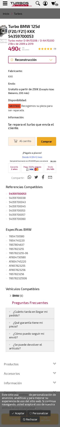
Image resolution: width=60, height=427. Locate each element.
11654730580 (16, 236)
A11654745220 (17, 261)
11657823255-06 (18, 253)
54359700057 (17, 214)
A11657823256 (17, 269)
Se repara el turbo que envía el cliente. (31, 126)
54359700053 (17, 210)
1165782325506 (18, 278)
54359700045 (17, 206)
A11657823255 (17, 265)
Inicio (6, 13)
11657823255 (16, 248)
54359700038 (17, 197)
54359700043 (17, 202)
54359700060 (17, 218)
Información (30, 383)
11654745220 (17, 240)
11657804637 (16, 244)
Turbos (18, 13)
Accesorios (30, 373)
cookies (23, 394)
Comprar (46, 141)
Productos (30, 364)
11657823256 (16, 274)
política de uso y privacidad (18, 407)
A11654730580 (17, 257)
